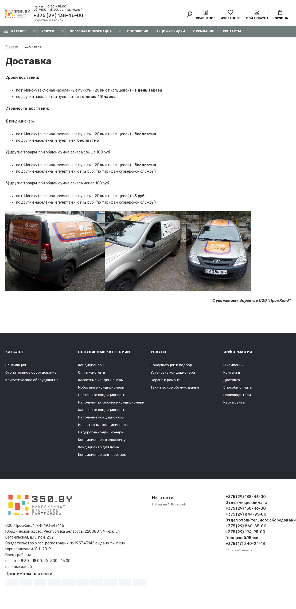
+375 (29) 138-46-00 (58, 16)
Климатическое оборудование (32, 383)
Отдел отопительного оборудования (258, 523)
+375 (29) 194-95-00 (245, 534)
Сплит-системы (91, 375)
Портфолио (137, 34)
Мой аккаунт (257, 15)
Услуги (48, 34)
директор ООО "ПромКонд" (265, 303)
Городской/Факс (241, 540)
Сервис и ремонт (165, 383)
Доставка (231, 383)
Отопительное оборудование (31, 375)
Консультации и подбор (171, 368)
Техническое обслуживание (175, 390)
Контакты (232, 34)
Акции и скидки (170, 34)
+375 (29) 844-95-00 (245, 517)
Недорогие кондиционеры (101, 435)
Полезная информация (91, 34)
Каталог (15, 34)
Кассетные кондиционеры (100, 383)
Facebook (181, 507)
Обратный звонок (48, 21)
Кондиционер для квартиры (102, 457)
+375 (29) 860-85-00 (245, 529)
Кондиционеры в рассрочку (102, 442)
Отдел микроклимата (246, 505)
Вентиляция (15, 368)
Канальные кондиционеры (101, 412)
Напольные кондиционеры (101, 420)
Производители (237, 398)
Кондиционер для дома (98, 450)
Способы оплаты (237, 390)
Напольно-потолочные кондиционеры (111, 405)
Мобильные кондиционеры (101, 390)
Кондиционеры (91, 368)
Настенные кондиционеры (101, 398)
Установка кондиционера (173, 375)
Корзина (280, 15)
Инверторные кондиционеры (103, 427)
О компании (204, 34)
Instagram (160, 507)
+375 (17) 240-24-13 (245, 546)
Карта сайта (234, 405)
